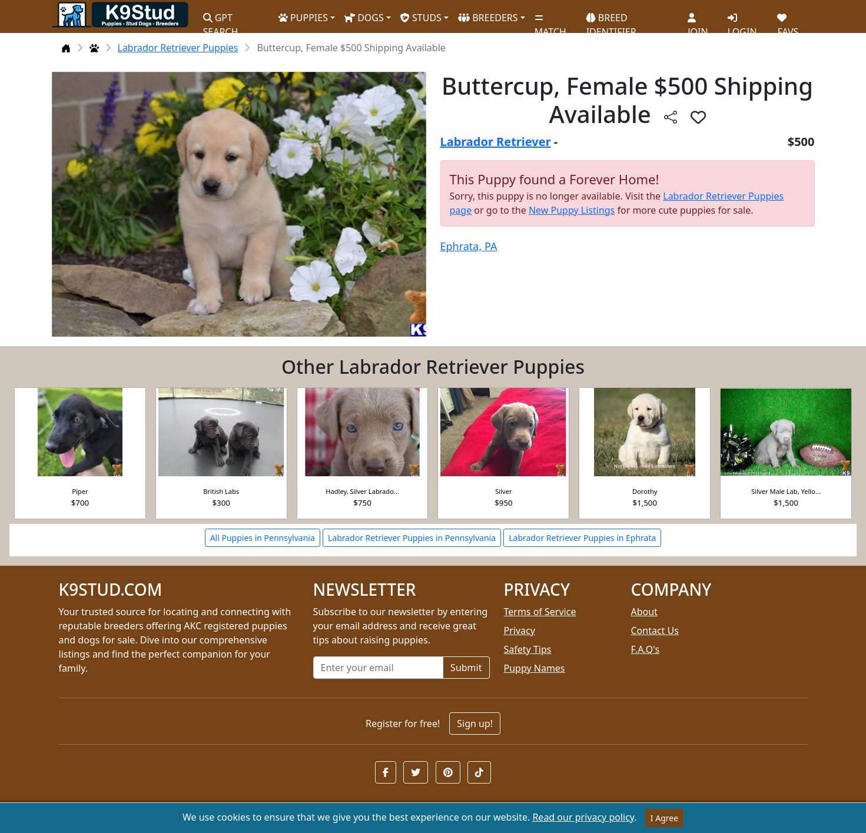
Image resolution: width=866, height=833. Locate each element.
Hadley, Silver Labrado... (362, 491)
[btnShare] (670, 117)
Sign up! (475, 723)
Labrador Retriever (495, 142)
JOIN (698, 20)
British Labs (221, 491)
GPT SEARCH (220, 19)
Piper (80, 491)
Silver (503, 491)
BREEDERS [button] (488, 17)
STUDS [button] (421, 17)
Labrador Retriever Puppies (178, 47)
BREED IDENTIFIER (611, 19)
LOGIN (742, 20)
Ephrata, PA (468, 246)
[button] (385, 772)
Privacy (519, 630)
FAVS (787, 20)
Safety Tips (528, 649)
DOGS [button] (364, 17)
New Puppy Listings (572, 210)
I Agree (664, 818)
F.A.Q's (645, 649)
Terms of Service (540, 611)
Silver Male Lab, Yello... (786, 491)
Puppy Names (534, 668)
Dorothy (644, 491)
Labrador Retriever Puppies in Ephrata (582, 537)
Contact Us (655, 630)
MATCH (550, 20)
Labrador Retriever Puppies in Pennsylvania (412, 537)
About (644, 611)
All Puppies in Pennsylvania (262, 537)
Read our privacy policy (583, 817)
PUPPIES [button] (303, 17)
